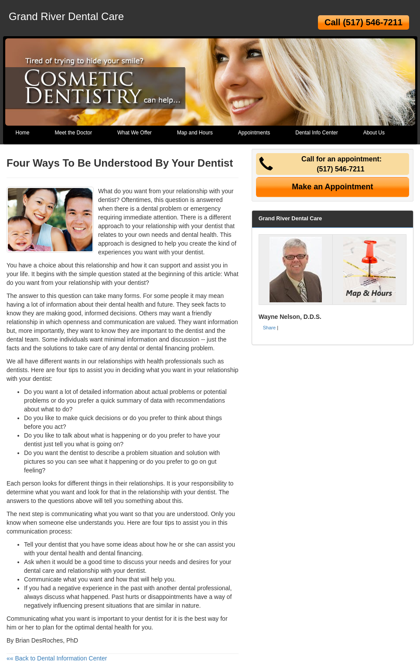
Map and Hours (195, 133)
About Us (374, 133)
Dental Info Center (316, 133)
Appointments (254, 133)
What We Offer (134, 133)
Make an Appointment (332, 186)
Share (269, 327)
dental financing (168, 348)
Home (23, 133)
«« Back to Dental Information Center (57, 658)
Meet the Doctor (73, 133)
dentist (213, 225)
